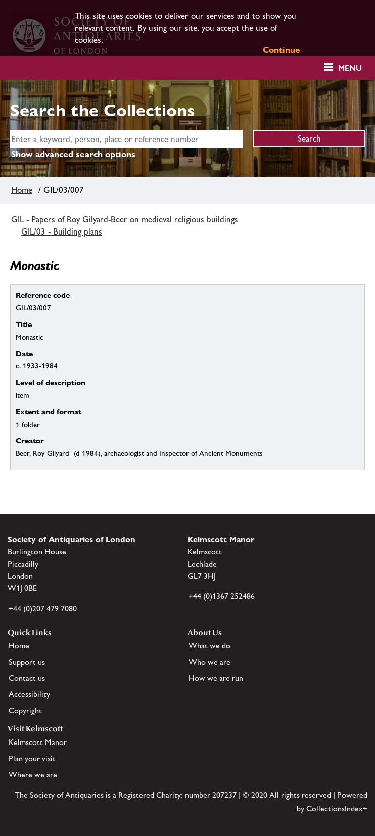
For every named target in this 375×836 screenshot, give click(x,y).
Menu (350, 68)
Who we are (209, 662)
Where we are (33, 774)
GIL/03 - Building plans (61, 231)
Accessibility (29, 694)
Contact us (27, 678)
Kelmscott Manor (38, 742)
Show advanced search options (73, 154)
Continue (281, 49)
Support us (27, 662)
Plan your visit (32, 758)
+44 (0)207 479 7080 (43, 608)
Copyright (25, 710)
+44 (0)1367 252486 (222, 596)
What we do (209, 646)
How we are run (216, 678)
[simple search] (126, 139)
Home (21, 189)
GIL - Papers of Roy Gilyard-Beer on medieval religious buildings (124, 219)
